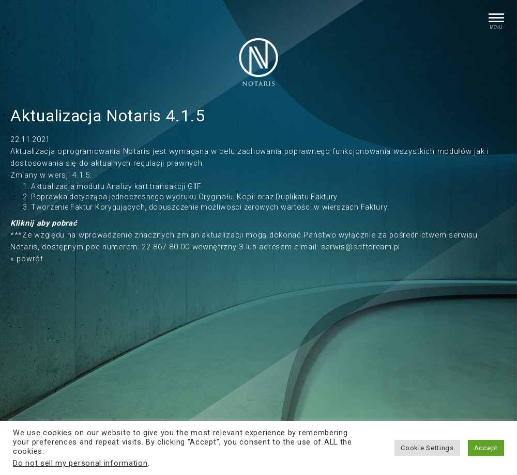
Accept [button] (486, 448)
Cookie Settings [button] (427, 448)
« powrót (26, 258)
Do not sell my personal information (80, 463)
